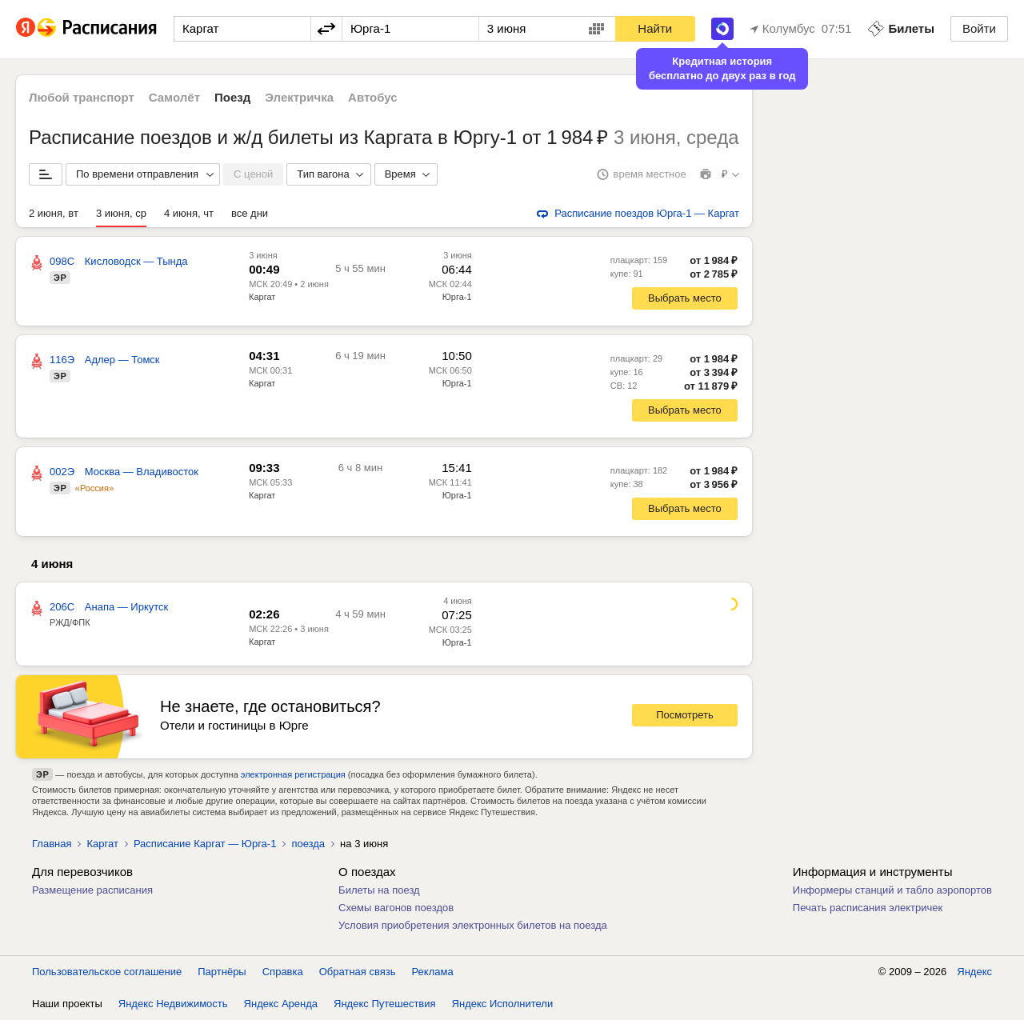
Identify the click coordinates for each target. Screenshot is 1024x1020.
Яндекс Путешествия (385, 1004)
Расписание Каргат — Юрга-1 (205, 844)
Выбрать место (685, 298)
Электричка (299, 97)
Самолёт (174, 97)
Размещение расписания (92, 890)
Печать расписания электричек (867, 908)
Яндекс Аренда (281, 1004)
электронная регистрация (293, 774)
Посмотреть (685, 715)
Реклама (433, 972)
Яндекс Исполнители (503, 1004)
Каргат (262, 297)
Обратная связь (357, 972)
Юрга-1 (457, 642)
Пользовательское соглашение (107, 972)
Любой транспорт (81, 97)
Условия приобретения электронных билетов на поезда (472, 925)
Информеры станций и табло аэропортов (892, 890)
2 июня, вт (53, 213)
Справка (282, 972)
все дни (249, 213)
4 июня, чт (189, 213)
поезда (308, 844)
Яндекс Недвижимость (173, 1004)
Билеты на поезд (379, 890)
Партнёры (222, 972)
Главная (51, 844)
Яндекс (974, 972)
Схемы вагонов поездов (396, 908)
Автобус (373, 97)
